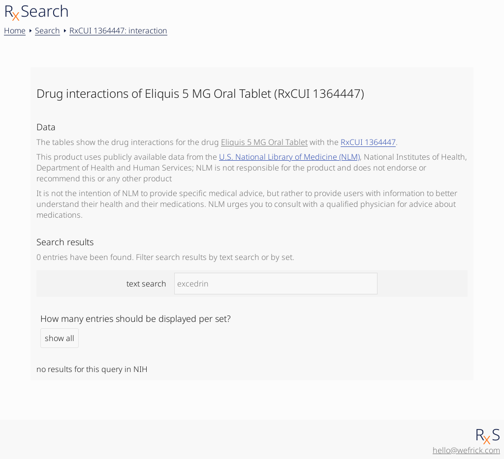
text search (252, 283)
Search (47, 30)
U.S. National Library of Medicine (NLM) (289, 156)
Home (15, 30)
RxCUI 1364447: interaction (118, 30)
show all (59, 338)
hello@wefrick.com (466, 450)
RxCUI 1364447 (368, 142)
